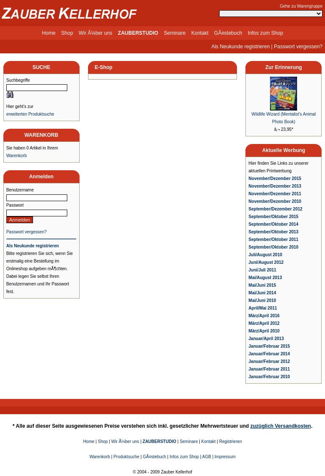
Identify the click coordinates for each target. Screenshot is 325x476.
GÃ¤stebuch (228, 33)
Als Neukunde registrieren (240, 47)
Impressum (225, 456)
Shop (67, 33)
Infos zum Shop (265, 33)
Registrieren (230, 441)
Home (48, 33)
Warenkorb (16, 155)
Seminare (174, 33)
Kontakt (200, 33)
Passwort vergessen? (298, 47)
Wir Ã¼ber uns (95, 33)
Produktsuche (126, 456)
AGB (206, 456)
